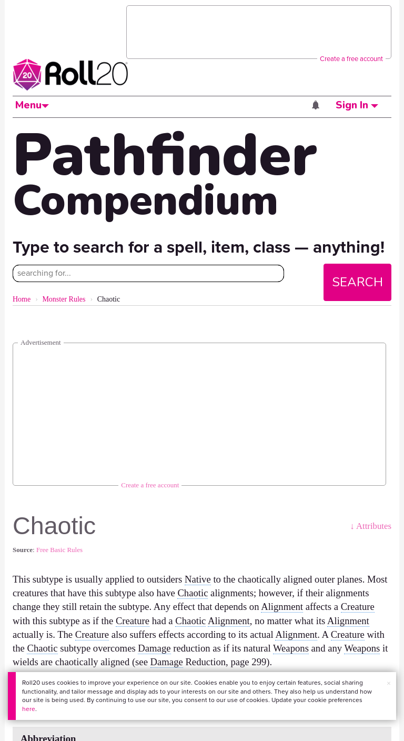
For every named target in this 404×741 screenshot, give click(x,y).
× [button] (389, 683)
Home (22, 299)
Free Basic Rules (59, 550)
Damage (154, 648)
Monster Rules (63, 299)
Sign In (357, 105)
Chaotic (192, 592)
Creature (358, 606)
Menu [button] (32, 105)
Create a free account (351, 59)
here (28, 709)
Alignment (282, 606)
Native (198, 579)
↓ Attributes (370, 526)
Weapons (291, 648)
